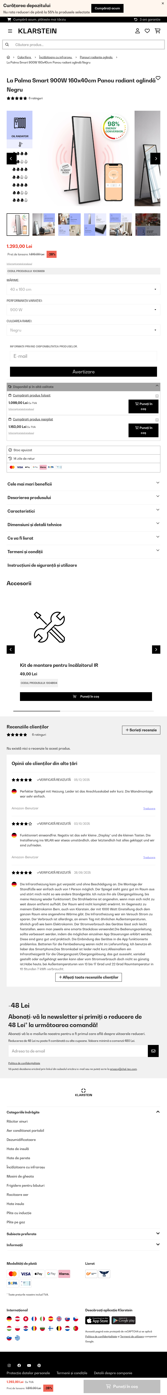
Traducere (149, 808)
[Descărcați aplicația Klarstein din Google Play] (123, 1320)
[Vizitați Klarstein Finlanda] (50, 1328)
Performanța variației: (24, 300)
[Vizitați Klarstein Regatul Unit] (59, 1318)
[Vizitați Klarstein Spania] (50, 1318)
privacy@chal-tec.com (123, 1069)
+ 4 (148, 224)
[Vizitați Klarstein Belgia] (59, 1328)
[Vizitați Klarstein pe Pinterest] (39, 1365)
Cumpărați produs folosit (32, 395)
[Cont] (137, 31)
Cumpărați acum (107, 8)
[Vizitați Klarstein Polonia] (17, 1328)
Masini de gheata (20, 1176)
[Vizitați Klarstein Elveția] (25, 1318)
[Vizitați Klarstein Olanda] (67, 1328)
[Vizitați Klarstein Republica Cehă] (75, 1318)
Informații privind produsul (19, 263)
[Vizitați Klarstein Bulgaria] (42, 1328)
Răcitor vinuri (17, 1121)
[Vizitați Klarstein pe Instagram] (9, 1365)
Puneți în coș (143, 406)
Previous (11, 158)
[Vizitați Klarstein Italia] (42, 1318)
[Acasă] (12, 57)
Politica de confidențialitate (24, 1063)
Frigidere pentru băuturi (26, 1185)
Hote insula (15, 1204)
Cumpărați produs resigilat (33, 419)
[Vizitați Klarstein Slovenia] (9, 1337)
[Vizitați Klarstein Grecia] (17, 1338)
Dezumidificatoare (21, 1140)
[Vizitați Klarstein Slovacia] (67, 1318)
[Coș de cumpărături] (157, 31)
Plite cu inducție (19, 1213)
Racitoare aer (17, 1195)
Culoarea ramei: (19, 321)
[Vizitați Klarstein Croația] (25, 1328)
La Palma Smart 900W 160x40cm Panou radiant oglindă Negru (48, 62)
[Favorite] (147, 31)
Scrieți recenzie (141, 730)
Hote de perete (18, 1158)
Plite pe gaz (16, 1222)
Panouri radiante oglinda (96, 57)
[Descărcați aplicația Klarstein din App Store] (97, 1320)
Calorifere (24, 57)
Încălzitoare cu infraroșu (55, 57)
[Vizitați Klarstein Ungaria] (9, 1328)
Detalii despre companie (113, 1373)
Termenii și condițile (72, 1373)
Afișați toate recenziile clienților (88, 977)
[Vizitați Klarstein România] (34, 1328)
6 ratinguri (36, 98)
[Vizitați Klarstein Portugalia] (75, 1328)
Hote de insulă (18, 1149)
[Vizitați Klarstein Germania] (9, 1318)
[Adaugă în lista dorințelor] (158, 78)
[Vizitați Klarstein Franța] (34, 1318)
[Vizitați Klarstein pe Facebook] (19, 1365)
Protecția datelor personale (28, 1373)
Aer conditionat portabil (25, 1130)
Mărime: (13, 280)
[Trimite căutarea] (7, 44)
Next (156, 158)
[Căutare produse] (83, 45)
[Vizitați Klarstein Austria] (17, 1318)
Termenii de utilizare (132, 1336)
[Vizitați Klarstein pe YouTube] (29, 1365)
